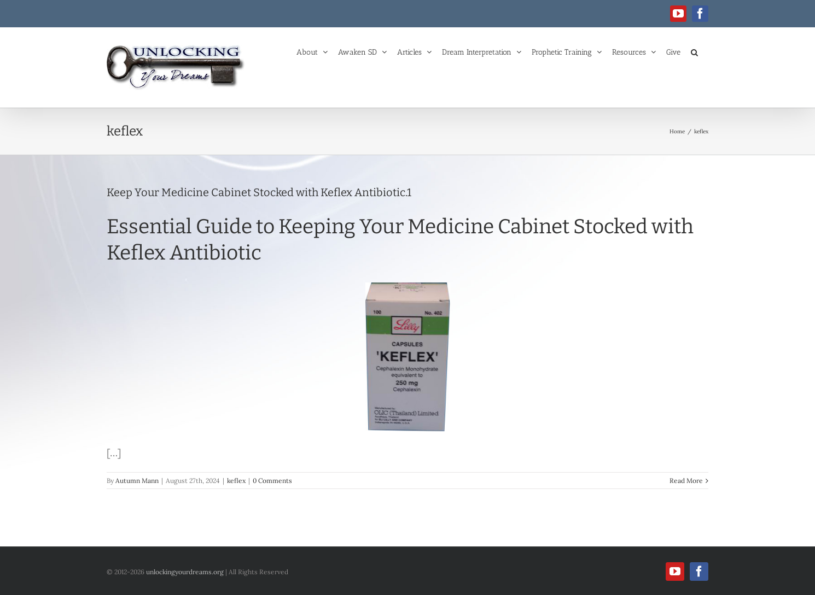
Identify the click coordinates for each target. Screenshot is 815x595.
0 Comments (272, 480)
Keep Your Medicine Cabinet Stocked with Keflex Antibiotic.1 (259, 192)
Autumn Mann (137, 480)
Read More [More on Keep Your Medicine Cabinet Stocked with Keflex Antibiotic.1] (686, 480)
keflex (236, 480)
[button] (694, 51)
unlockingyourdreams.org (185, 572)
